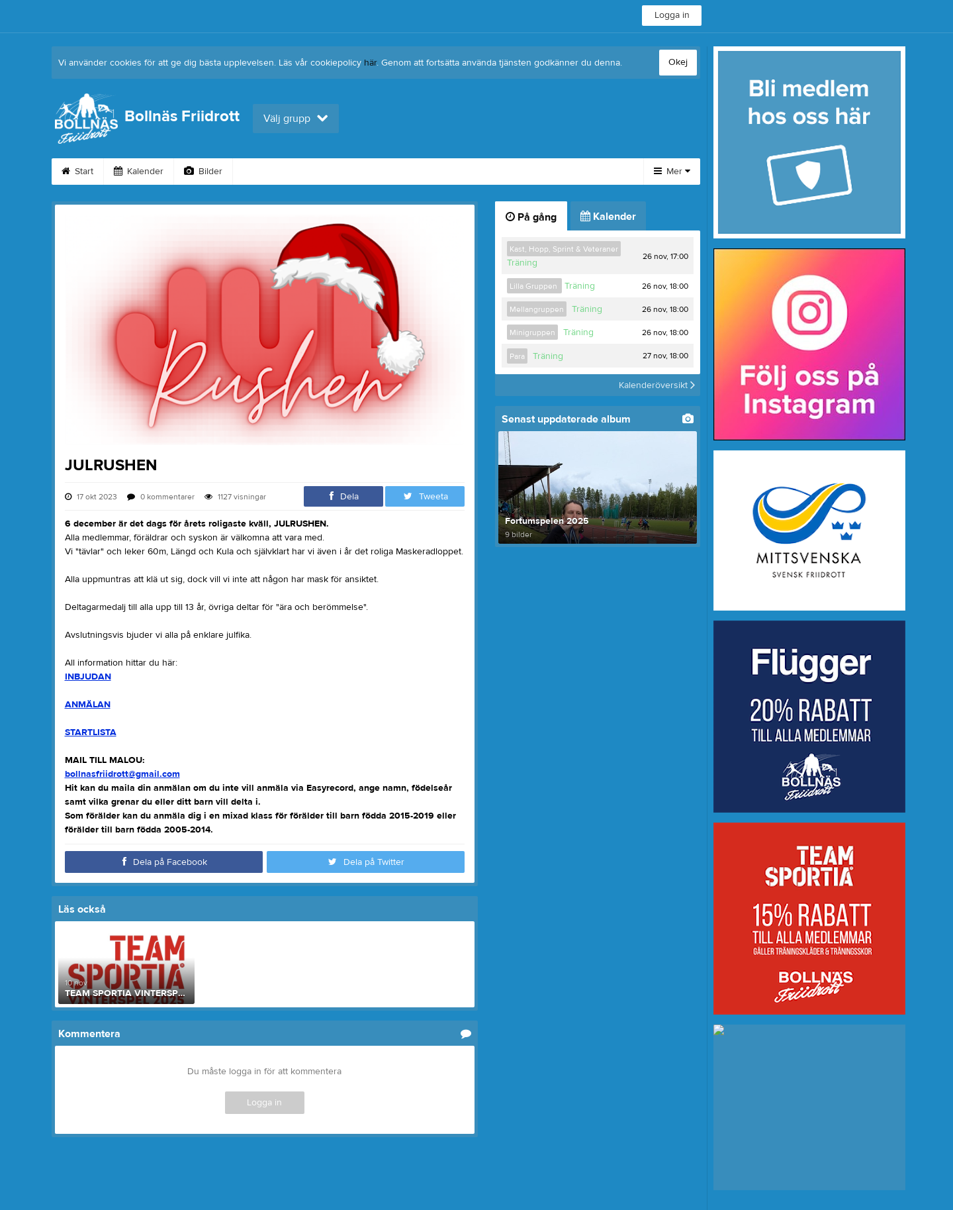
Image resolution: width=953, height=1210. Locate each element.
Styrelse (348, 171)
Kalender (138, 171)
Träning (522, 263)
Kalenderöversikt (657, 385)
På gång (531, 217)
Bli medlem (557, 171)
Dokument (481, 171)
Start (77, 171)
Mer (672, 171)
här (370, 63)
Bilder (203, 171)
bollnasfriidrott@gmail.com (122, 774)
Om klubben (274, 171)
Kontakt (412, 171)
